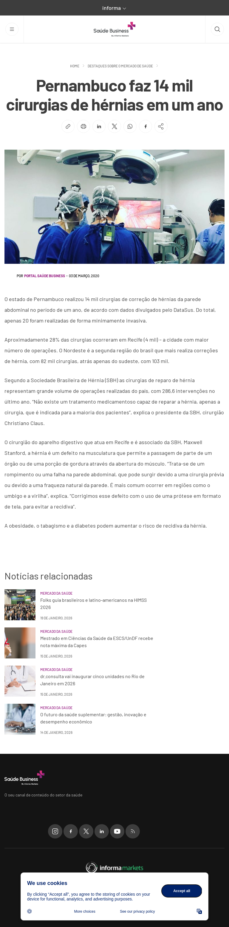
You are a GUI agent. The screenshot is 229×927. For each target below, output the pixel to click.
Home (74, 66)
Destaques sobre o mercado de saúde (120, 66)
